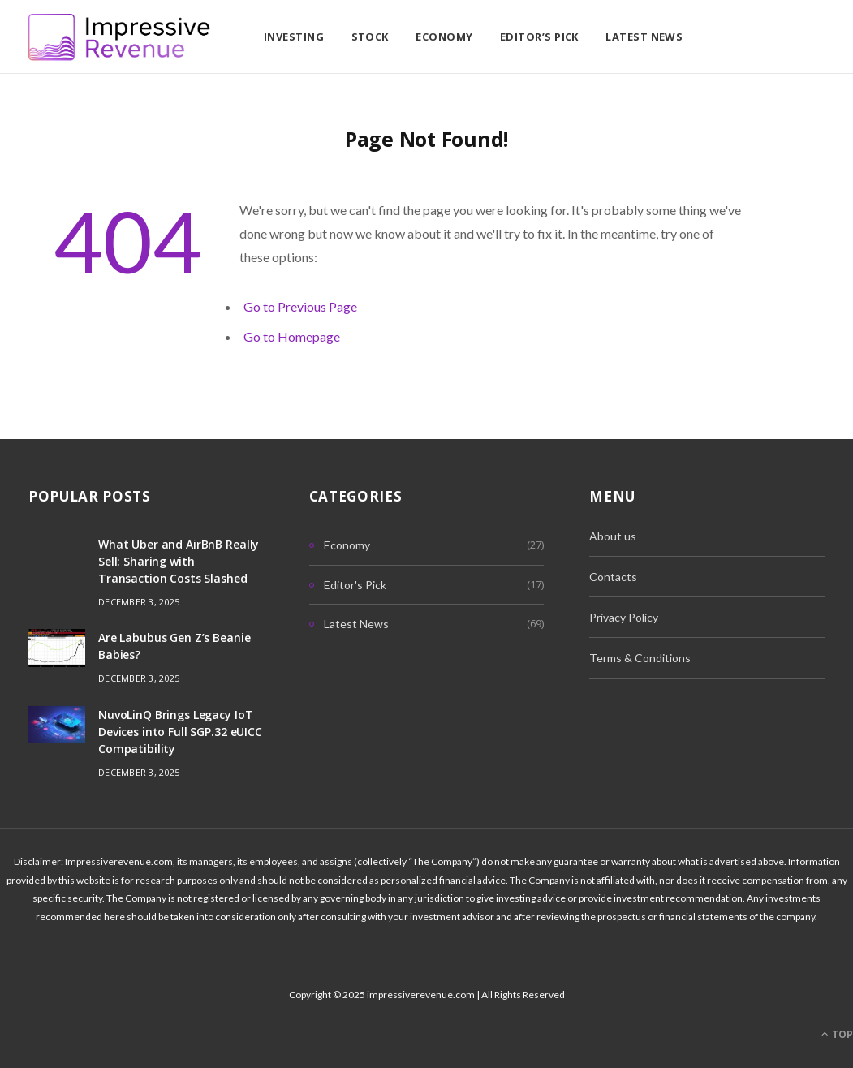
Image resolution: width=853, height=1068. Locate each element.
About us (612, 536)
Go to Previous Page (300, 306)
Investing (294, 36)
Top (837, 1034)
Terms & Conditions (640, 658)
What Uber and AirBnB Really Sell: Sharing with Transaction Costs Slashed (178, 561)
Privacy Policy (623, 617)
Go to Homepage (291, 336)
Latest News (644, 36)
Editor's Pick (355, 585)
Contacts (613, 577)
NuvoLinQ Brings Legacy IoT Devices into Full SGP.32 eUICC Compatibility (180, 731)
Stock (370, 36)
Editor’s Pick (539, 36)
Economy (444, 36)
